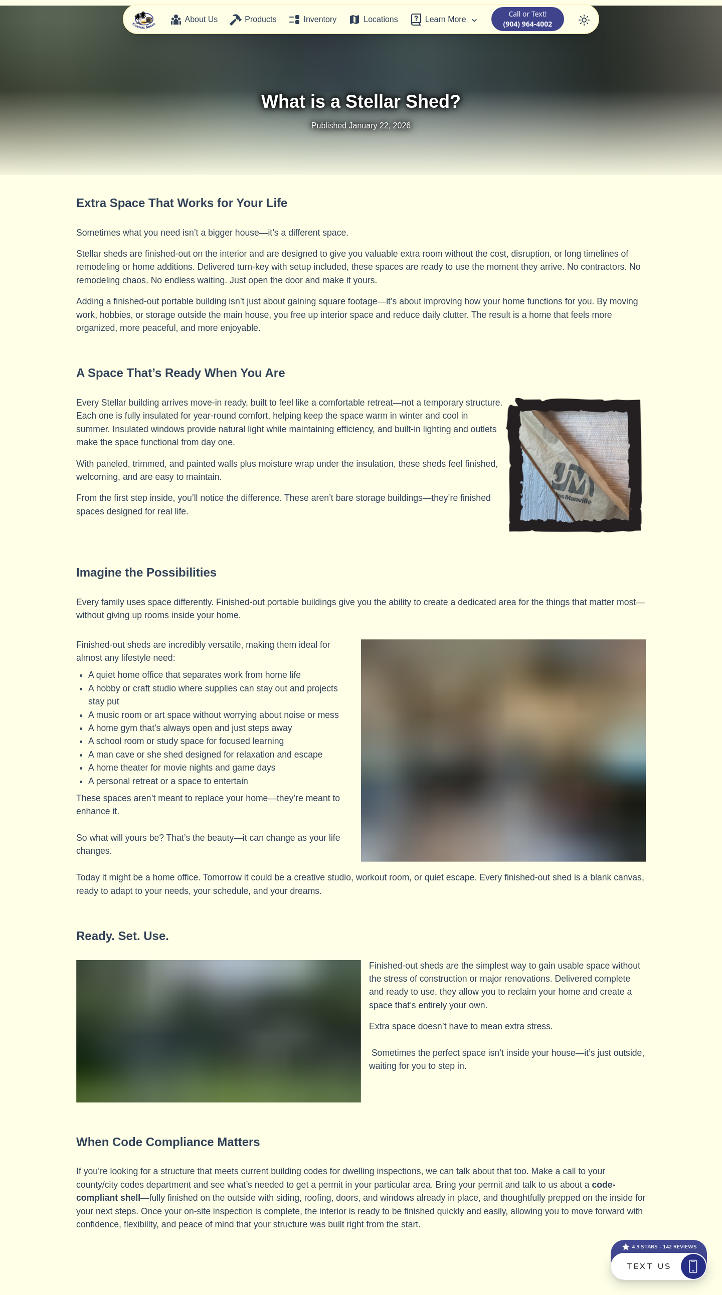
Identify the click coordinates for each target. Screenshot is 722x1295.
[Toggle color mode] (584, 19)
